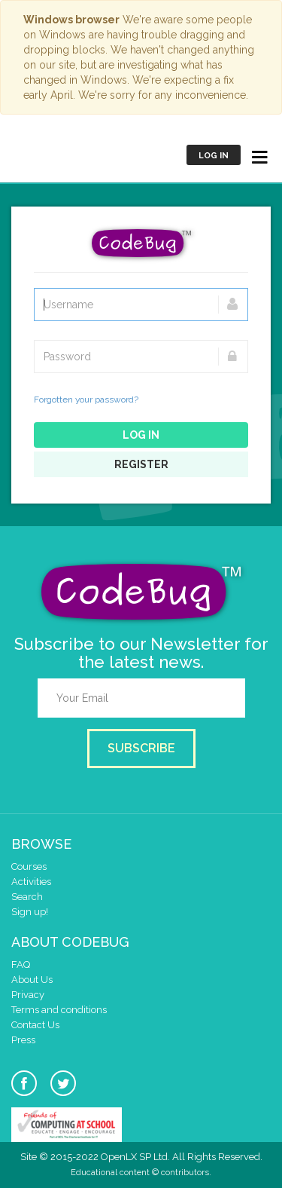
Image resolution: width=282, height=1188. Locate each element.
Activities (31, 881)
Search (27, 896)
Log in (214, 156)
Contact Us (35, 1024)
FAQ (20, 964)
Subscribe (141, 748)
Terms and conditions (59, 1009)
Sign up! (29, 911)
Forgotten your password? (86, 399)
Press (23, 1040)
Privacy (27, 994)
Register (141, 464)
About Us (32, 979)
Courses (29, 866)
